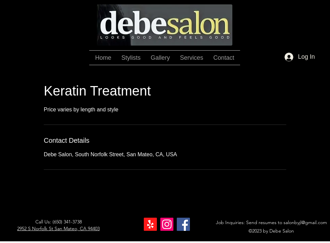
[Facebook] (183, 224)
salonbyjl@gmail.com (305, 222)
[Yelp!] (150, 224)
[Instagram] (166, 224)
